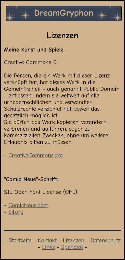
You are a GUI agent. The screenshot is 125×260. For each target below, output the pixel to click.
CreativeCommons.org (35, 155)
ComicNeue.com (28, 205)
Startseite (20, 240)
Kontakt (47, 240)
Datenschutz (106, 240)
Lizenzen (73, 240)
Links (48, 247)
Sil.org (15, 211)
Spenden (72, 247)
